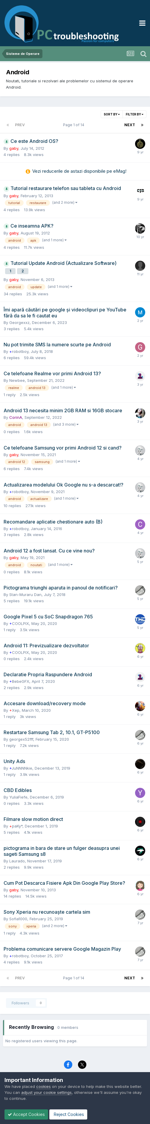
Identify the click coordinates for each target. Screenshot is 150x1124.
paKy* (15, 826)
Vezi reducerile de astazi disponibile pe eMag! (79, 171)
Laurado (17, 861)
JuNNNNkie (20, 768)
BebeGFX (19, 681)
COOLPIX (19, 623)
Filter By (134, 114)
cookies (43, 1086)
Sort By (112, 114)
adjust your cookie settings (46, 1092)
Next (129, 125)
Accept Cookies (26, 1114)
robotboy (18, 351)
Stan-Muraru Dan (25, 594)
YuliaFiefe (18, 797)
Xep (14, 710)
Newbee (17, 380)
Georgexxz (19, 322)
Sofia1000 (18, 918)
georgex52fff (21, 739)
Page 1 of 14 (74, 125)
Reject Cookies (68, 1114)
